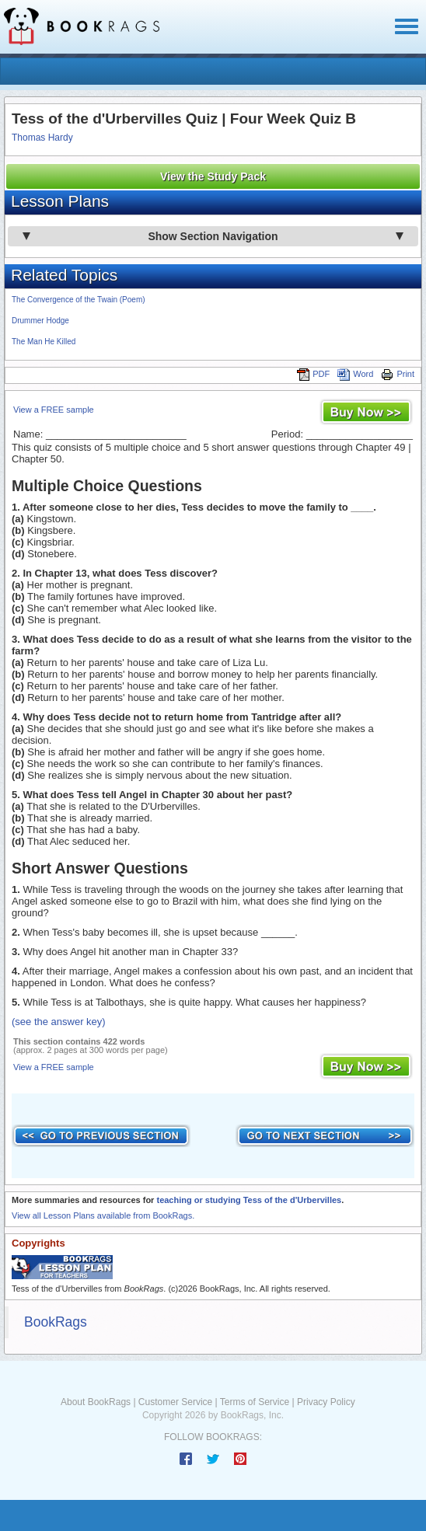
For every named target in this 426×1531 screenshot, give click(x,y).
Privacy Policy (326, 1402)
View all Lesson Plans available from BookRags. (103, 1215)
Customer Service (175, 1402)
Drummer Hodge (40, 320)
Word (355, 373)
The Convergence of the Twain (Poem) (78, 299)
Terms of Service (254, 1402)
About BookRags (96, 1402)
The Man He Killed (43, 341)
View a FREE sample (53, 409)
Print (397, 373)
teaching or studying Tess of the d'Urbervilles (248, 1200)
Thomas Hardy (42, 137)
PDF (313, 373)
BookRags (55, 1322)
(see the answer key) (59, 1021)
